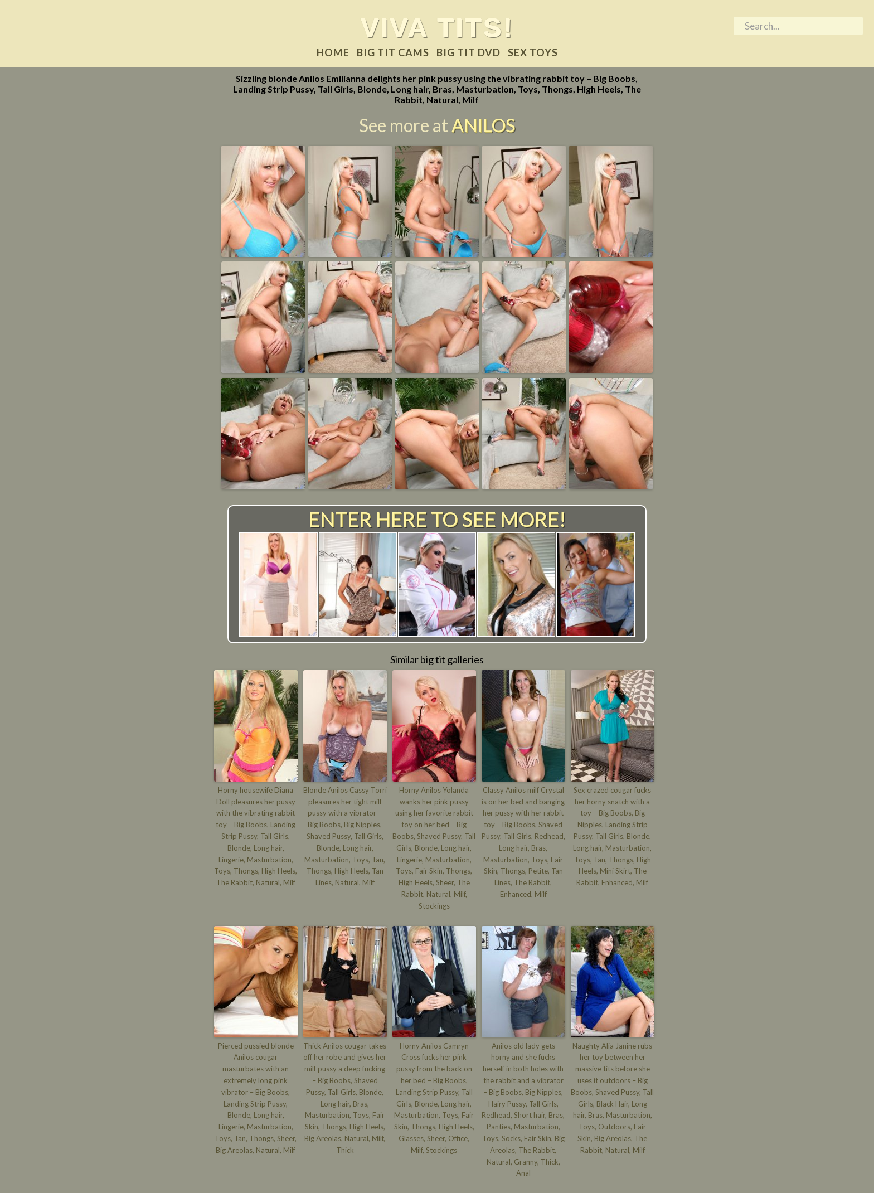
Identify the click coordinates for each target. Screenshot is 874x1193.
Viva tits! (437, 27)
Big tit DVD (468, 52)
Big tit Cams (393, 52)
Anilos (483, 125)
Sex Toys (533, 52)
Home (333, 52)
